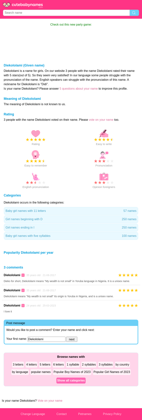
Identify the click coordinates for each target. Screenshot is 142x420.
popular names (41, 372)
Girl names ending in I (71, 227)
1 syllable (73, 364)
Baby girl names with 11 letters (71, 211)
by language (20, 372)
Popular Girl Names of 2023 (112, 372)
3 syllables (106, 364)
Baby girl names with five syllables (71, 236)
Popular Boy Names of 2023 (72, 372)
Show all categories (71, 380)
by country (122, 364)
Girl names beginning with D (71, 219)
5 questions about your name (79, 88)
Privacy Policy (112, 414)
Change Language (33, 414)
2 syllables (89, 364)
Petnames (85, 414)
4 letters (31, 364)
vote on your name (101, 119)
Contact (61, 414)
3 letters (18, 364)
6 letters (58, 364)
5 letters (45, 364)
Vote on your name (50, 400)
